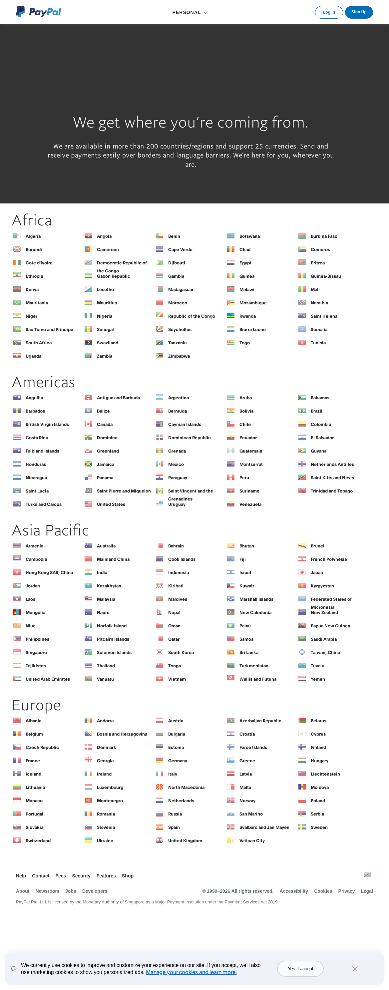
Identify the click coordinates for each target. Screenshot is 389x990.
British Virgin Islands (47, 424)
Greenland (108, 451)
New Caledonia (255, 612)
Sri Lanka (248, 652)
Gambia (176, 276)
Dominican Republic (189, 437)
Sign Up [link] (358, 12)
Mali (315, 289)
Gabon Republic (113, 276)
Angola (104, 236)
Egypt (245, 262)
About (22, 891)
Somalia (319, 329)
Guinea (246, 276)
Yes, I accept (300, 968)
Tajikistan (36, 665)
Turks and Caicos (44, 504)
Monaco (34, 800)
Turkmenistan (253, 665)
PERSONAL (187, 12)
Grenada (177, 451)
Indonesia (178, 572)
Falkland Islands (42, 451)
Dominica (107, 437)
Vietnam (177, 679)
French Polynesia (329, 559)
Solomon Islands (114, 652)
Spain (174, 827)
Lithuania (35, 787)
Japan (317, 572)
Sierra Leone (252, 329)
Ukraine (105, 840)
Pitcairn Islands (113, 639)
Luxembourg (110, 787)
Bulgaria (176, 734)
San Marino (251, 814)
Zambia (104, 356)
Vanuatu (105, 679)
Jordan (33, 585)
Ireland (104, 774)
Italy (172, 774)
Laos (30, 599)
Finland (318, 747)
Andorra (105, 720)
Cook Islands (181, 559)
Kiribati (176, 585)
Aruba (245, 397)
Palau (245, 625)
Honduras (36, 464)
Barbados (35, 411)
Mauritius (107, 302)
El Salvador (322, 437)
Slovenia (106, 827)
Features (106, 875)
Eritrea (318, 262)
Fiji (242, 559)
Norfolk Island (112, 625)
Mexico (176, 464)
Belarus (318, 720)
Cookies (323, 891)
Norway (247, 800)
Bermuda (177, 411)
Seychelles (180, 329)
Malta (245, 787)
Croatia (247, 734)
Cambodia (36, 559)
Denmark (106, 747)
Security (81, 875)
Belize (103, 411)
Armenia (34, 545)
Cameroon (108, 249)
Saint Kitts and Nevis (332, 477)
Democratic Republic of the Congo (122, 264)
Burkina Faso (324, 236)
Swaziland (107, 342)
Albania (33, 720)
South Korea (181, 652)
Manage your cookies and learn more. (191, 972)
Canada (105, 424)
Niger (31, 316)
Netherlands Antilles (332, 464)
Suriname (249, 491)
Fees (60, 875)
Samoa (246, 639)
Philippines (37, 639)
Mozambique (253, 302)
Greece (247, 760)
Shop (128, 875)
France (33, 760)
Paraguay (177, 477)
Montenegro (110, 800)
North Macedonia (186, 787)
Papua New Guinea (330, 625)
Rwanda (247, 316)
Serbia (317, 814)
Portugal (34, 814)
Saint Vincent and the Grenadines (190, 492)
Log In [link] (329, 12)
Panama (105, 477)
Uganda (33, 356)
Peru (244, 477)
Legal (367, 891)
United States (111, 504)
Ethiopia (34, 276)
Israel (245, 572)
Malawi (246, 289)
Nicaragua (36, 477)
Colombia (321, 424)
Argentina (178, 397)
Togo (244, 342)
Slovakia (34, 827)
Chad (244, 249)
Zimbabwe (179, 356)
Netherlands (181, 800)
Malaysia (106, 599)
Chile (245, 424)
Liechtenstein (325, 774)
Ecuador (248, 437)
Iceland (33, 774)
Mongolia (35, 612)
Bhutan (246, 545)
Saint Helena (324, 316)
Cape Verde (180, 249)
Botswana (249, 236)
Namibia (319, 302)
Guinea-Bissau (326, 276)
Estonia (176, 747)
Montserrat (251, 464)
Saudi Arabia (324, 639)
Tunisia (318, 342)
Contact (40, 875)
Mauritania (37, 302)
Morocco (177, 302)
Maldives (177, 599)
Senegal (105, 329)
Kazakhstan (109, 585)
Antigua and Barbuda (118, 397)
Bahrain (176, 545)
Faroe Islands (253, 747)
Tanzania (177, 342)
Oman (174, 625)
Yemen (318, 679)
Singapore (36, 652)
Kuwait (246, 585)
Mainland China (113, 559)
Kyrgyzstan (322, 585)
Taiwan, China (325, 652)
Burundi (34, 249)
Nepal (174, 612)
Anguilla (34, 397)
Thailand (106, 665)
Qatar (174, 639)
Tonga (174, 665)
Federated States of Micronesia (331, 600)
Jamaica (105, 464)
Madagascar (181, 289)
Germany (177, 760)
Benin (174, 236)
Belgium (34, 734)
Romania (106, 814)
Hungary (319, 760)
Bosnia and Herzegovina (122, 734)
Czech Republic (42, 747)
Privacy (346, 891)
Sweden (319, 827)
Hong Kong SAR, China (49, 572)
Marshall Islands (256, 599)
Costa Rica (37, 437)
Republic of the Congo (191, 316)
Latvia (245, 774)
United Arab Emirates (48, 679)
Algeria (33, 236)
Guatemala (250, 451)
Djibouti (176, 262)
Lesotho (105, 289)
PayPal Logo (38, 11)
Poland (318, 800)
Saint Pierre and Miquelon (124, 491)
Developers (94, 891)
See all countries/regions (367, 876)
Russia (175, 814)
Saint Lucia (37, 491)
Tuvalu (317, 665)
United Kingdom (185, 840)
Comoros (320, 249)
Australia (106, 545)
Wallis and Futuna (257, 679)
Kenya (32, 289)
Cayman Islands (184, 424)
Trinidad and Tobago (332, 491)
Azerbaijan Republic (260, 720)
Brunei (317, 545)
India (102, 572)
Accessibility (294, 891)
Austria (175, 720)
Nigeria (104, 316)
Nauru (103, 612)
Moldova (320, 787)
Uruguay (177, 504)
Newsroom (47, 891)
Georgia (105, 760)
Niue (31, 625)
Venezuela (250, 504)
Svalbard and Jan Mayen (264, 827)
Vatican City (252, 840)
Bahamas (320, 397)
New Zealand (324, 612)
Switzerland (38, 840)
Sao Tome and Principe (49, 329)
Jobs (70, 891)
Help (21, 875)
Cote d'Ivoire (39, 262)
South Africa (39, 342)
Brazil (316, 411)
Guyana (318, 451)
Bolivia (246, 411)
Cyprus (318, 734)
